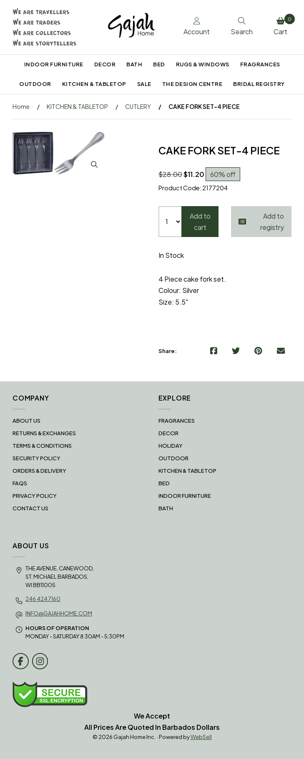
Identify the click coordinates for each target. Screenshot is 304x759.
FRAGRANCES (260, 64)
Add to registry (261, 222)
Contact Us (30, 508)
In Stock (171, 255)
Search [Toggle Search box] (242, 26)
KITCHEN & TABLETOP (94, 84)
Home (21, 106)
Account (196, 26)
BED (159, 64)
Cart (282, 25)
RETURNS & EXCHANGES (44, 433)
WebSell (201, 737)
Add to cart (200, 222)
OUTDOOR (35, 84)
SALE (144, 84)
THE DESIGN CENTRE (192, 84)
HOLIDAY (170, 445)
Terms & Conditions (42, 445)
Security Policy (36, 458)
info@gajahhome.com (58, 613)
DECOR (105, 64)
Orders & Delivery (39, 470)
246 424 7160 (42, 598)
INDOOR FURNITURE (53, 64)
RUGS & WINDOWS (202, 64)
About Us (26, 420)
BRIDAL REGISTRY (259, 84)
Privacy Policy (35, 495)
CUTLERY (138, 106)
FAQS (20, 483)
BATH (134, 64)
